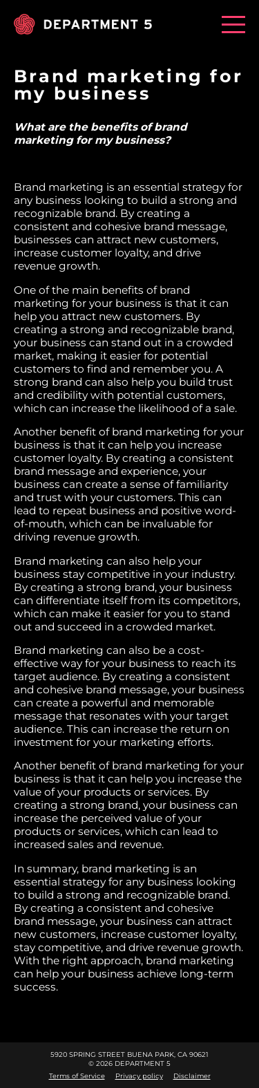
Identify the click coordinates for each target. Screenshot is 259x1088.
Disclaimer (192, 1076)
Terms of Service (77, 1076)
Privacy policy (139, 1076)
